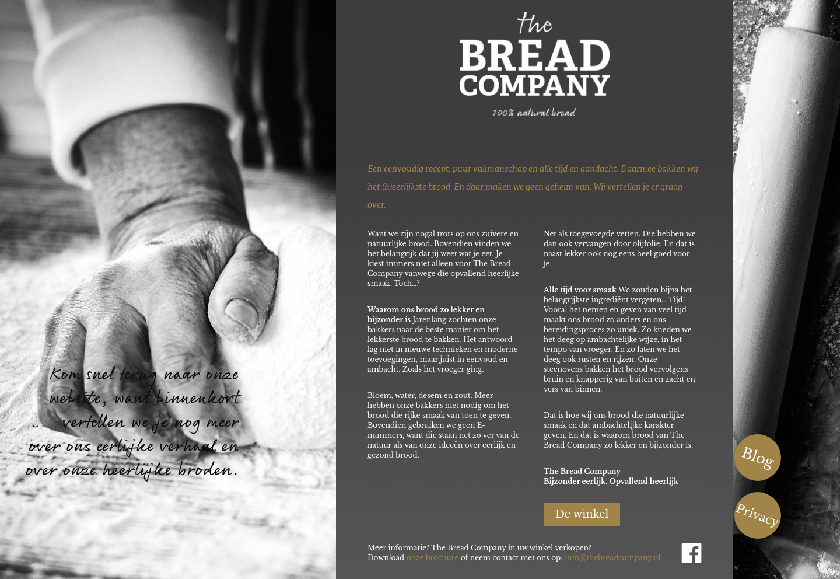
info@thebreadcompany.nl (612, 557)
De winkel (581, 514)
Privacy (757, 515)
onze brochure (433, 557)
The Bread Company (565, 63)
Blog (758, 457)
